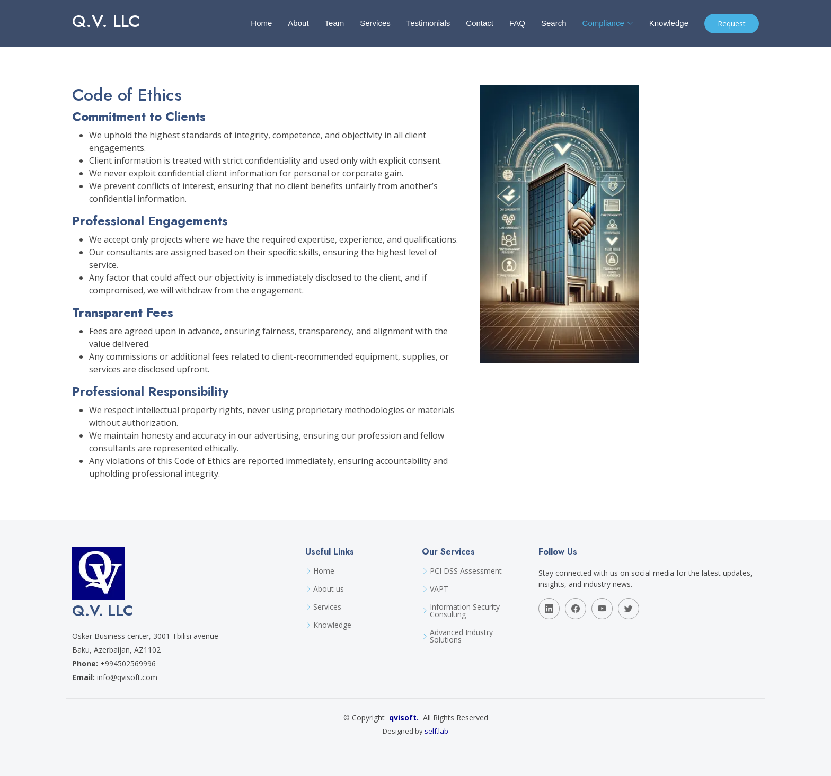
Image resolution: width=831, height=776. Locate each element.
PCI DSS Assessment (466, 571)
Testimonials (428, 23)
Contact (479, 23)
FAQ (517, 23)
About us (328, 589)
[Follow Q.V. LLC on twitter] (628, 608)
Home (261, 23)
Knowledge (668, 23)
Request (732, 24)
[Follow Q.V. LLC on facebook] (575, 608)
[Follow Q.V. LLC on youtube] (602, 608)
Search (554, 23)
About (298, 23)
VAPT (439, 589)
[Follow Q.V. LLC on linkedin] (549, 608)
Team (334, 23)
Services (375, 23)
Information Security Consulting (465, 610)
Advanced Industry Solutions (461, 636)
